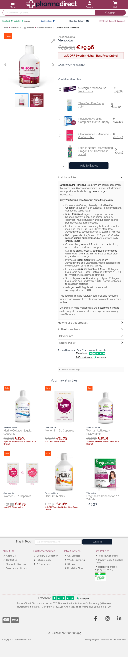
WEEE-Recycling (75, 560)
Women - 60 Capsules (17, 496)
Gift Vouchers (42, 564)
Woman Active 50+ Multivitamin (98, 432)
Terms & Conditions (107, 555)
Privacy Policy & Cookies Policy (109, 561)
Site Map (70, 564)
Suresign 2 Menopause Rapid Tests (93, 89)
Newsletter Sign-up (14, 564)
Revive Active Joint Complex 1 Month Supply (93, 120)
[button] (53, 41)
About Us (9, 555)
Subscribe (97, 542)
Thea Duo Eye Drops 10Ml (93, 105)
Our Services (72, 555)
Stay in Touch (24, 541)
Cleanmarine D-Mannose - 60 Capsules (93, 136)
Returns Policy (42, 560)
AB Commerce (119, 639)
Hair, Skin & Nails (55, 496)
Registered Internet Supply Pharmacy (106, 568)
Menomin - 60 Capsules (59, 430)
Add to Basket (89, 165)
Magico (95, 639)
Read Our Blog (74, 568)
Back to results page (71, 369)
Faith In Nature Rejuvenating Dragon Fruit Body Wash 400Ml (93, 151)
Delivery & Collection (46, 555)
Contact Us (10, 560)
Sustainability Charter (15, 568)
